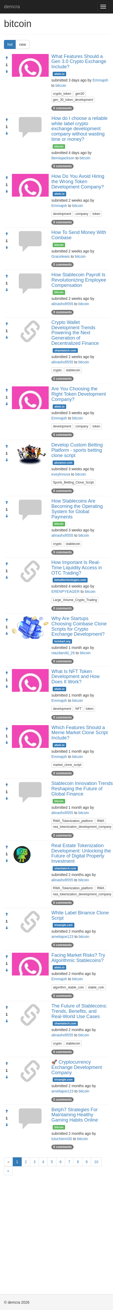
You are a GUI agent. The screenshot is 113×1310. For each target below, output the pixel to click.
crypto (57, 370)
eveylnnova (60, 474)
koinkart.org (63, 641)
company (81, 214)
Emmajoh (100, 80)
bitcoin (61, 85)
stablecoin (73, 370)
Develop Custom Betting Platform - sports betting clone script (77, 450)
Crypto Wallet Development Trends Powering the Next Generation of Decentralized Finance (75, 333)
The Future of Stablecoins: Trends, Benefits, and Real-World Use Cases (79, 1011)
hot (9, 44)
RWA (100, 821)
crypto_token (62, 94)
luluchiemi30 (61, 1139)
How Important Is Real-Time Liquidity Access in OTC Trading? (76, 568)
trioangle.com (64, 925)
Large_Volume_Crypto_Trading (75, 600)
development (62, 214)
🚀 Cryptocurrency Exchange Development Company (76, 1067)
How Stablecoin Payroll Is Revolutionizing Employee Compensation (78, 280)
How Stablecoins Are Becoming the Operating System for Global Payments (77, 508)
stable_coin (96, 987)
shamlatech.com (65, 350)
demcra (12, 6)
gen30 (79, 94)
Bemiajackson (62, 158)
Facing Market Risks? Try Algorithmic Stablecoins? (78, 957)
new (22, 44)
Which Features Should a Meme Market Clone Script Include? (79, 733)
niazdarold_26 (63, 653)
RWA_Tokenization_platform (73, 821)
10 (96, 1162)
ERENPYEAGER (65, 591)
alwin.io (59, 73)
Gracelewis (60, 256)
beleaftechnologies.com (70, 579)
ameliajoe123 (62, 936)
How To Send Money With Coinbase (78, 235)
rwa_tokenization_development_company (82, 827)
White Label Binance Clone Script (80, 915)
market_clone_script (67, 765)
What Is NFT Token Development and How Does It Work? (75, 677)
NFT (78, 709)
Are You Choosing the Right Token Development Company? (78, 394)
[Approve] (6, 58)
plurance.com (63, 462)
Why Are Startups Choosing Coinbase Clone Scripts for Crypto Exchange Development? (79, 626)
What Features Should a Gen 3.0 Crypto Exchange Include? (78, 62)
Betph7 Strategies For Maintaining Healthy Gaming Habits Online (74, 1115)
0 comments (62, 108)
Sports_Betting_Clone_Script (73, 482)
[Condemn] (6, 72)
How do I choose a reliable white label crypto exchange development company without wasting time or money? (79, 129)
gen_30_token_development (73, 100)
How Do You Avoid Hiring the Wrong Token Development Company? (77, 181)
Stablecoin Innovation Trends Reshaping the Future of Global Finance (82, 789)
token (96, 214)
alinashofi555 (62, 304)
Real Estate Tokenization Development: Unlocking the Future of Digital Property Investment (81, 853)
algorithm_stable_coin (68, 987)
